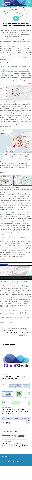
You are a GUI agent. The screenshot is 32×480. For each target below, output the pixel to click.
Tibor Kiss (7, 28)
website (2, 319)
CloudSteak (5, 459)
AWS (3, 374)
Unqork (2, 281)
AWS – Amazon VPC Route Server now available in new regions (14, 378)
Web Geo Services (4, 66)
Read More (3, 322)
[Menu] (29, 2)
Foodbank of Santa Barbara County (11, 212)
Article (12, 28)
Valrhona (2, 154)
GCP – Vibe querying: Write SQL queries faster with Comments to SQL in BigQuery (15, 445)
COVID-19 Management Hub (19, 281)
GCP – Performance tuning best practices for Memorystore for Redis (15, 329)
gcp (26, 28)
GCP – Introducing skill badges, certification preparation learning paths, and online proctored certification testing (15, 334)
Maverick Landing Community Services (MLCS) (12, 238)
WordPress (9, 461)
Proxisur (23, 115)
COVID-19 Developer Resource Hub (18, 314)
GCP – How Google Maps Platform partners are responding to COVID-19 (16, 24)
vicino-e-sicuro (4, 106)
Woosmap (2, 73)
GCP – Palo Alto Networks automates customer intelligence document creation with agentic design (15, 411)
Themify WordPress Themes (18, 461)
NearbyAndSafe (10, 115)
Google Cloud (21, 28)
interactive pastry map (6, 156)
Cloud (16, 28)
